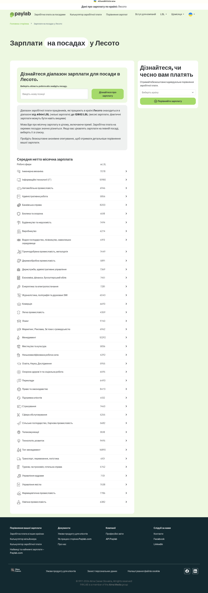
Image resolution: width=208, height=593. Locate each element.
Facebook (159, 539)
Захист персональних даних (102, 571)
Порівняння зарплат (117, 14)
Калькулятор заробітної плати (86, 14)
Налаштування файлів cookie (144, 571)
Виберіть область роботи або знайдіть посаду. (43, 86)
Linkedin (158, 544)
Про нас (62, 544)
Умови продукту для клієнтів (73, 533)
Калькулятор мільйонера (23, 539)
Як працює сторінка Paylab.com (75, 539)
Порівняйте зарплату (168, 101)
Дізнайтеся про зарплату (107, 94)
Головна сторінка (19, 23)
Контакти (158, 533)
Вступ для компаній (145, 14)
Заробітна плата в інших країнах (27, 533)
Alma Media (115, 584)
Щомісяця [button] (176, 14)
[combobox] (52, 94)
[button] (191, 14)
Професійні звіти (115, 533)
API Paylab (111, 539)
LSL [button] (162, 14)
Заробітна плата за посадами (49, 14)
